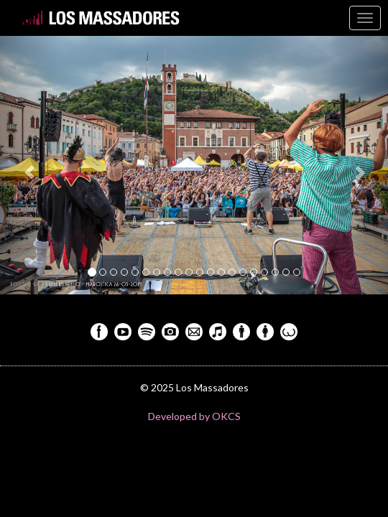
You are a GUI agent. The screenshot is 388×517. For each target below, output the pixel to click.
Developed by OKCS (194, 416)
